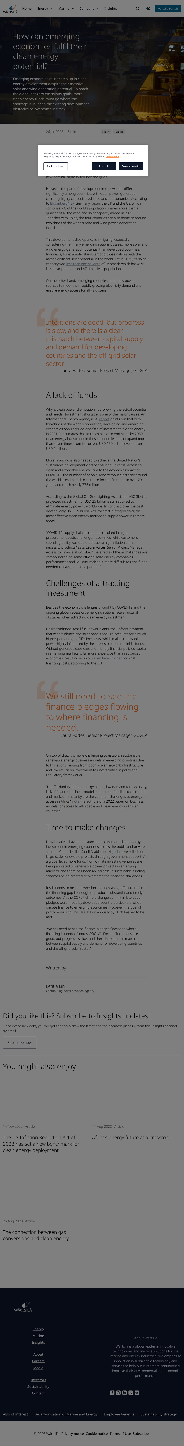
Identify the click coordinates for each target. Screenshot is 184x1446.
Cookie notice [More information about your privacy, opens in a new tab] (112, 156)
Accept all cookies (131, 166)
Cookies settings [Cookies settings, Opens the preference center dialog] (55, 166)
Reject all (104, 166)
